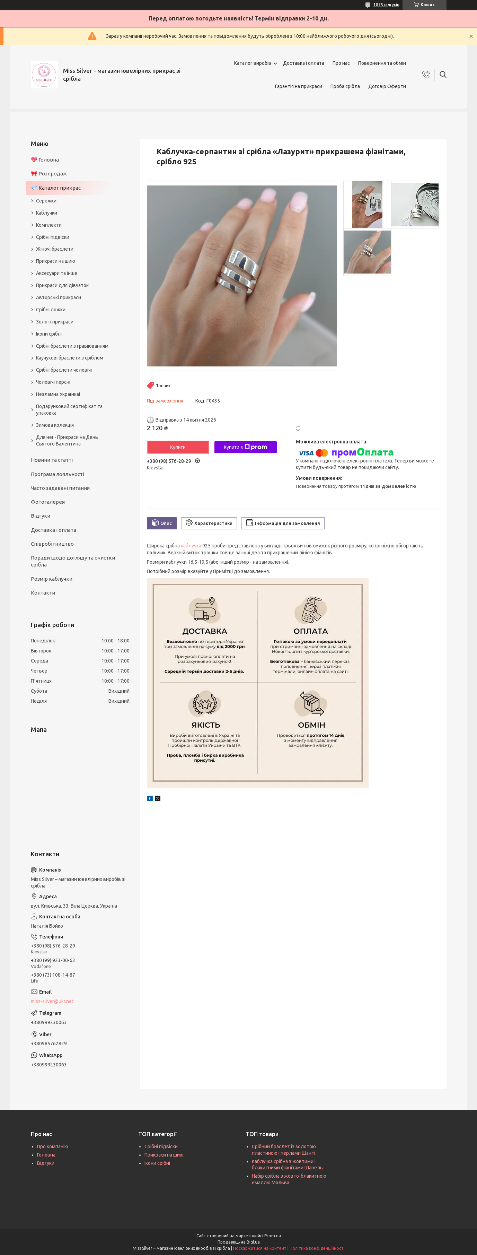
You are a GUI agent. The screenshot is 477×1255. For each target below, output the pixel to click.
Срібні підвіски (52, 237)
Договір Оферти (387, 86)
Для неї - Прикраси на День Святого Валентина (67, 440)
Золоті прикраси (54, 321)
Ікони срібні (49, 334)
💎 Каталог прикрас (56, 188)
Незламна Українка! (58, 394)
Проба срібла (345, 86)
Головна (46, 1155)
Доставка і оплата (303, 63)
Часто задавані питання (60, 488)
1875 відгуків (386, 4)
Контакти (43, 593)
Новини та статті (52, 460)
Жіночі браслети (54, 249)
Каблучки (46, 213)
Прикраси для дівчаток (62, 285)
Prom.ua (272, 1236)
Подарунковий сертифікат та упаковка (69, 410)
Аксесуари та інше (56, 273)
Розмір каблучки (51, 579)
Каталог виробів (252, 63)
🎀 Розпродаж (49, 173)
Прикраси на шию (55, 261)
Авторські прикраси (58, 297)
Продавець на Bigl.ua (239, 1242)
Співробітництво (52, 544)
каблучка (191, 545)
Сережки (46, 201)
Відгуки (40, 516)
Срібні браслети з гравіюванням (72, 346)
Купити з (245, 447)
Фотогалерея (48, 502)
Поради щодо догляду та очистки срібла (73, 561)
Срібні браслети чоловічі (64, 370)
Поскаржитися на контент (259, 1248)
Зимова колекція (55, 425)
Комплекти (49, 225)
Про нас (341, 63)
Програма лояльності (57, 474)
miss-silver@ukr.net (52, 1001)
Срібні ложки (50, 309)
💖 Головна (45, 160)
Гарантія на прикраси (298, 86)
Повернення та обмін (382, 63)
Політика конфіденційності (317, 1248)
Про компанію (52, 1146)
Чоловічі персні (53, 382)
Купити (178, 447)
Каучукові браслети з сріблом (69, 358)
